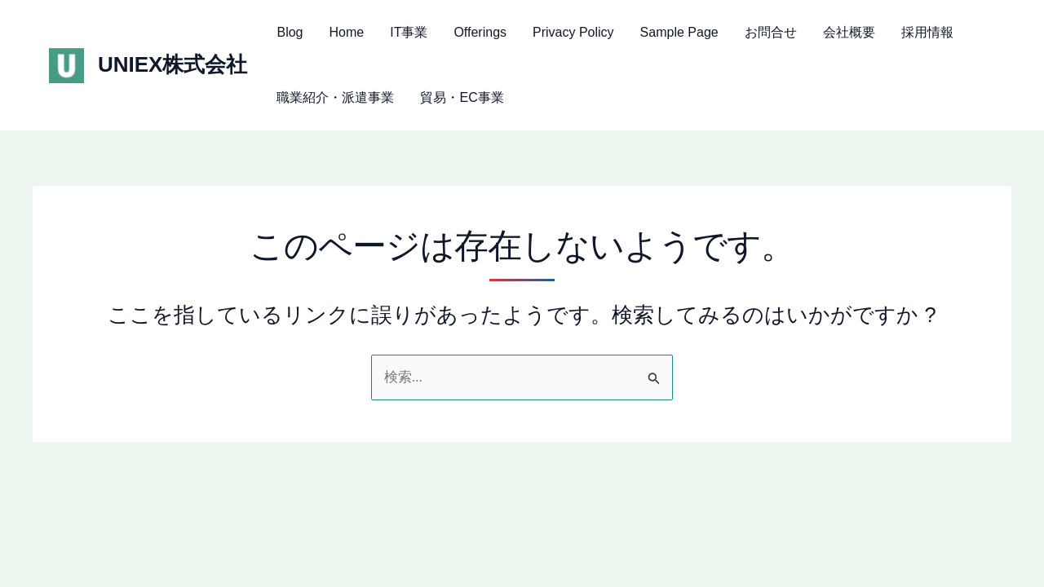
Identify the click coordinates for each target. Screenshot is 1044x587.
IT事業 (408, 32)
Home (347, 32)
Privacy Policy (573, 32)
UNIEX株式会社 (172, 64)
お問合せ (771, 32)
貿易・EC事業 (461, 97)
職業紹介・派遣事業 (335, 97)
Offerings (480, 32)
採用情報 (927, 32)
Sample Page (679, 32)
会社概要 (849, 32)
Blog (289, 32)
